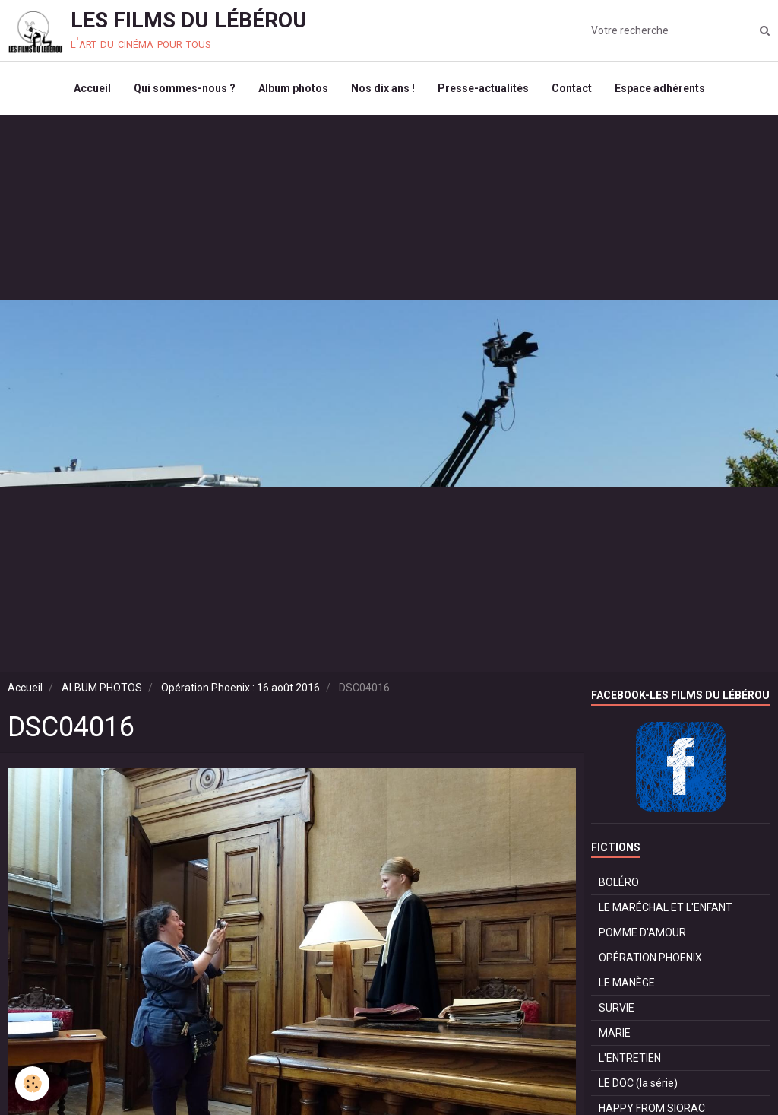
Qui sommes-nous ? (185, 88)
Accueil (92, 88)
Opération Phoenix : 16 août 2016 (240, 687)
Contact (572, 88)
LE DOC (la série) (638, 1083)
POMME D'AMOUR (642, 932)
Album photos (293, 88)
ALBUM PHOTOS (102, 687)
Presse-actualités (483, 88)
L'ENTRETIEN (630, 1058)
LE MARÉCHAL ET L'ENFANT (665, 907)
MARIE (615, 1033)
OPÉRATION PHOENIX (650, 957)
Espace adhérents (660, 88)
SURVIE (616, 1008)
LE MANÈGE (627, 983)
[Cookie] (32, 1083)
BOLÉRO (619, 882)
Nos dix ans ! (383, 88)
